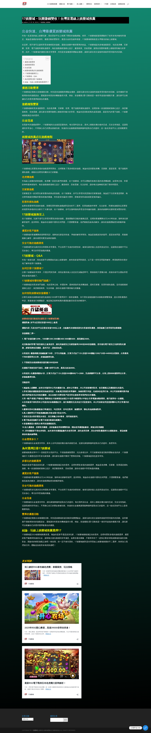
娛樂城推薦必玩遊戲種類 (34, 70)
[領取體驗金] (145, 728)
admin (26, 22)
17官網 (106, 4)
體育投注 (89, 4)
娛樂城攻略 (121, 4)
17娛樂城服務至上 (32, 73)
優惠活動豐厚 (30, 62)
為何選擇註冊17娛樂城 (33, 79)
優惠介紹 (62, 4)
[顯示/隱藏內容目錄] (46, 58)
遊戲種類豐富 (30, 65)
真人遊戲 (79, 4)
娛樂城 (48, 22)
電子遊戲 (70, 4)
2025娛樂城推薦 (52, 4)
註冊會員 (113, 4)
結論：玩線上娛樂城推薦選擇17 (37, 82)
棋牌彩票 (97, 4)
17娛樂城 (42, 22)
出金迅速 (28, 67)
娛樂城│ (35, 730)
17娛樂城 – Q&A (31, 76)
